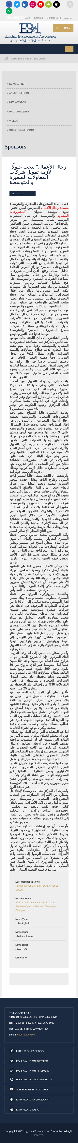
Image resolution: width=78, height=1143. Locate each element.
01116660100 (9, 11)
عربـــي (67, 17)
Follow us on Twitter (28, 1061)
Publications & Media (20, 59)
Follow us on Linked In (29, 1071)
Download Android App (29, 1099)
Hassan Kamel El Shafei (28, 885)
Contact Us (52, 18)
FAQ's (27, 18)
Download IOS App (25, 1109)
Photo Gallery (18, 111)
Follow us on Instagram (30, 1079)
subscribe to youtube (28, 1089)
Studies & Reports (20, 130)
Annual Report (18, 93)
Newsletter (16, 84)
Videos (12, 121)
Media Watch (16, 102)
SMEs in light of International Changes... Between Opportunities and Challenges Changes (36, 906)
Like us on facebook (27, 1051)
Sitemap (38, 18)
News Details (39, 59)
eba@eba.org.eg (26, 1034)
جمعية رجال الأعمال (54, 208)
